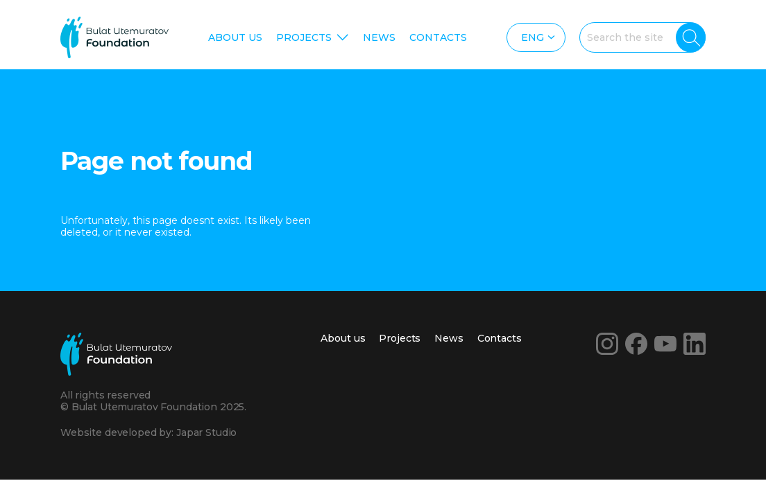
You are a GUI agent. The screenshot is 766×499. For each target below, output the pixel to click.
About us (235, 37)
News (379, 37)
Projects (304, 37)
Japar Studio (206, 432)
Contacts (438, 37)
